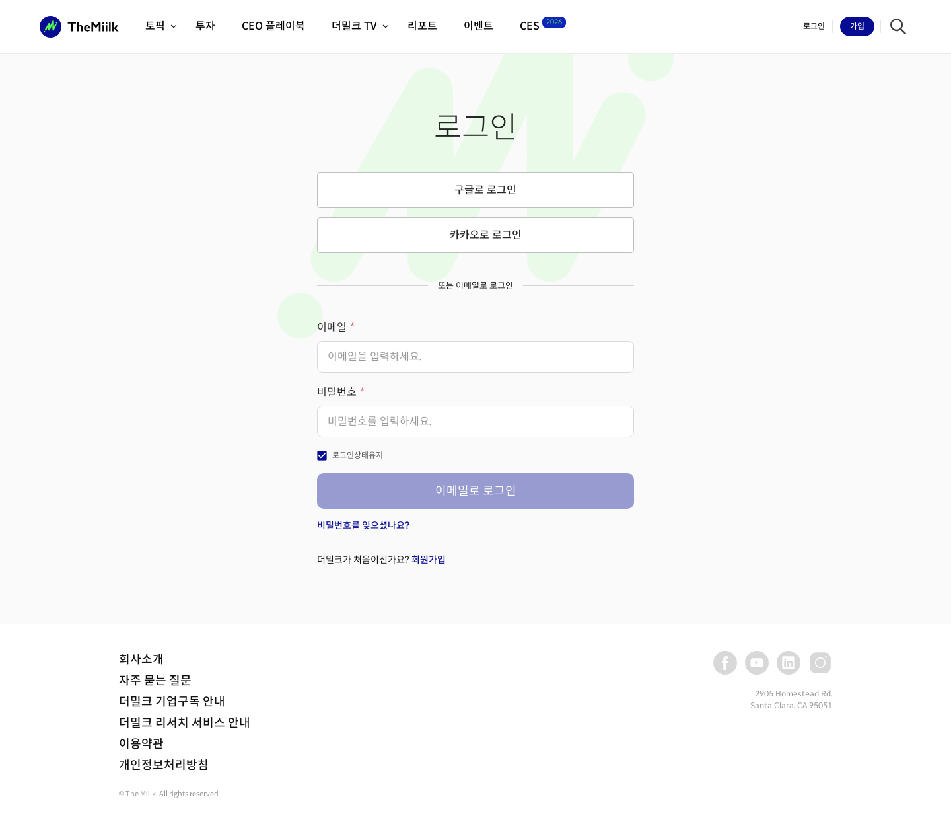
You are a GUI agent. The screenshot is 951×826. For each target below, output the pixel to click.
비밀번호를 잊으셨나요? (363, 525)
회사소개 (141, 659)
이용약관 (141, 744)
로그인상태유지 (357, 455)
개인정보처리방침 (164, 765)
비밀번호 (337, 392)
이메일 (332, 327)
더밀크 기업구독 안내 (172, 702)
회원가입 (428, 560)
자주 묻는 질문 (155, 680)
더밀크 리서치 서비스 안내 (184, 723)
